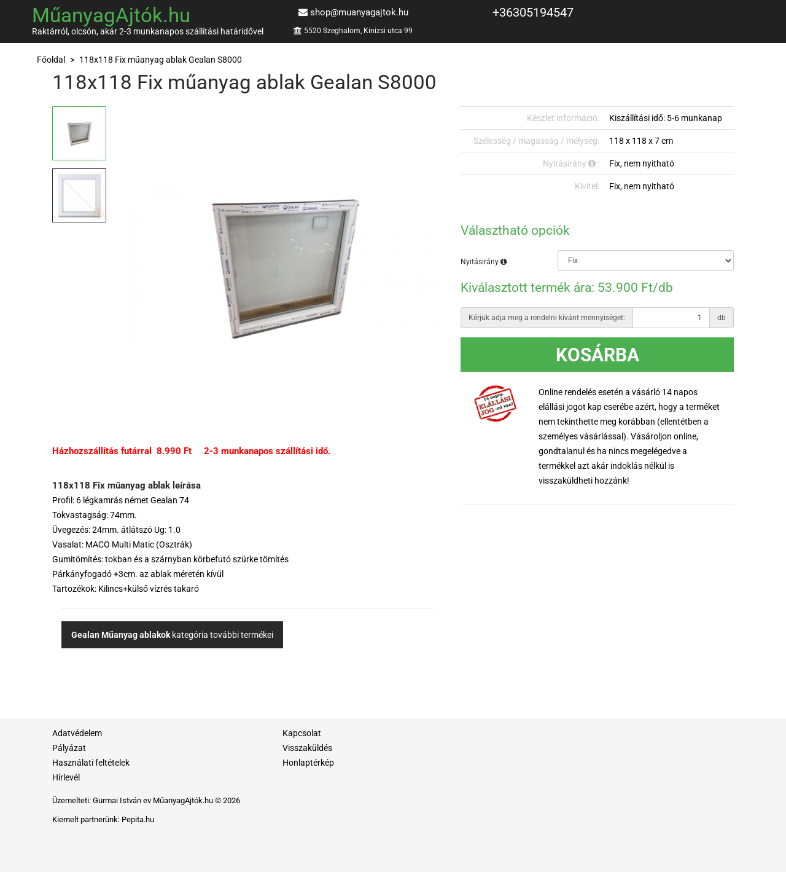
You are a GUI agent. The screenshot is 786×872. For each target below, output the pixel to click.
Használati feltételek (91, 763)
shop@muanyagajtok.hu (359, 12)
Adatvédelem (77, 733)
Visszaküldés (307, 748)
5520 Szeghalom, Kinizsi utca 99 (358, 30)
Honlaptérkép (308, 763)
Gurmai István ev (122, 800)
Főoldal (51, 60)
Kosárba (597, 355)
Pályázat (69, 748)
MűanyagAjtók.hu (111, 15)
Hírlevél (66, 777)
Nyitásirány (484, 261)
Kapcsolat (301, 733)
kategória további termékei (172, 635)
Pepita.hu (138, 819)
